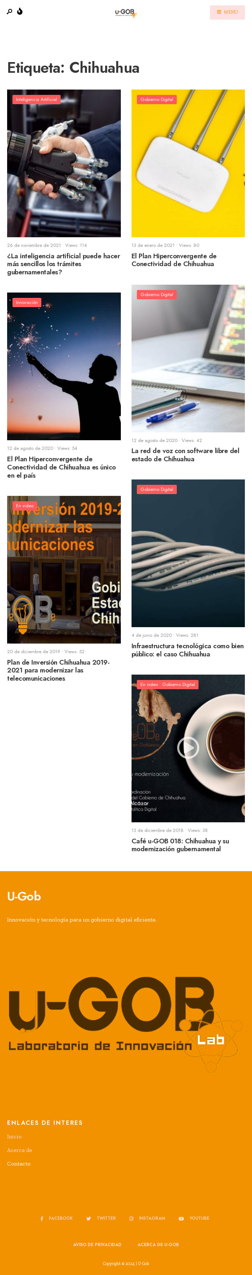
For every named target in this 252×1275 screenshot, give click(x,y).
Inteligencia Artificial (36, 99)
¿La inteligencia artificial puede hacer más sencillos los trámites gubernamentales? (63, 264)
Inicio (14, 1136)
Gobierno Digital (156, 99)
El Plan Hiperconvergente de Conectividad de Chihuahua (174, 260)
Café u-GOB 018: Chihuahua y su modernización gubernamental (180, 845)
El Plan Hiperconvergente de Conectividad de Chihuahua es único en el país (61, 467)
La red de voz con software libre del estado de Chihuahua (186, 455)
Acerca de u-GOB (158, 1244)
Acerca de (19, 1150)
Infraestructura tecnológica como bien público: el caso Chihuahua (188, 650)
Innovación (27, 302)
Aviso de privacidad (97, 1244)
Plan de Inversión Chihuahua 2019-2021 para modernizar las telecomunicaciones (58, 670)
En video (25, 505)
